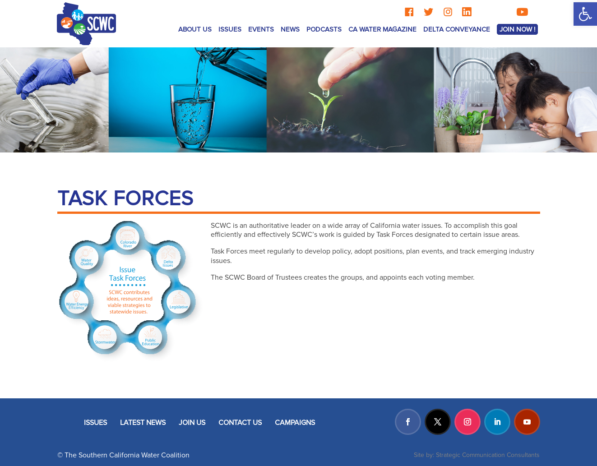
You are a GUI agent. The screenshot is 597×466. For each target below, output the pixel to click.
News (290, 29)
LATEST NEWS (143, 422)
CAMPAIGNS (295, 422)
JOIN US (192, 422)
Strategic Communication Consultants (488, 455)
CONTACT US (240, 422)
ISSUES (229, 29)
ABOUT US (195, 29)
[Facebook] (409, 12)
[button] (585, 14)
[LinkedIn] (466, 12)
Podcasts (324, 29)
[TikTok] (502, 12)
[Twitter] (428, 12)
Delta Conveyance (456, 29)
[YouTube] (522, 12)
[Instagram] (447, 12)
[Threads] (484, 12)
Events (261, 29)
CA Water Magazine (382, 29)
